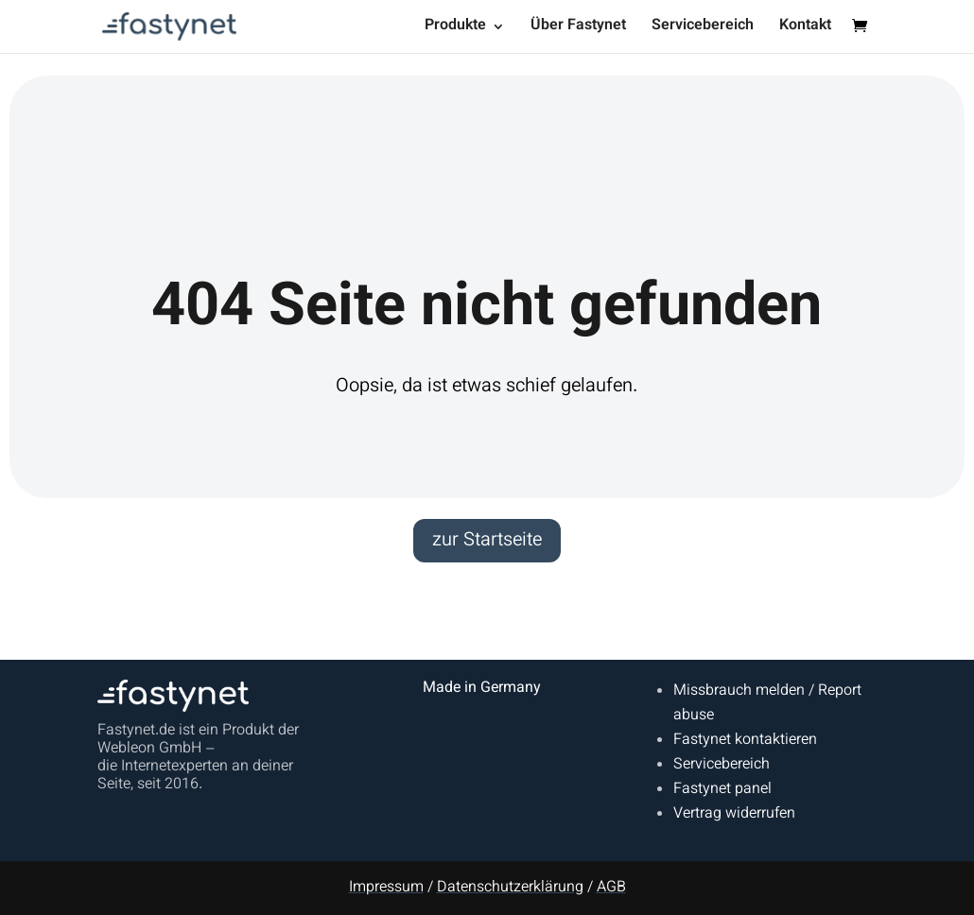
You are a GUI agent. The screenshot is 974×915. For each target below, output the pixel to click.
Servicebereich (703, 29)
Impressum (386, 888)
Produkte (455, 29)
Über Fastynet (578, 29)
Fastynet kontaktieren (745, 740)
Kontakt (805, 29)
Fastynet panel (722, 790)
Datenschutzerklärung (510, 888)
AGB (611, 888)
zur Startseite (487, 541)
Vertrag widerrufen (734, 814)
